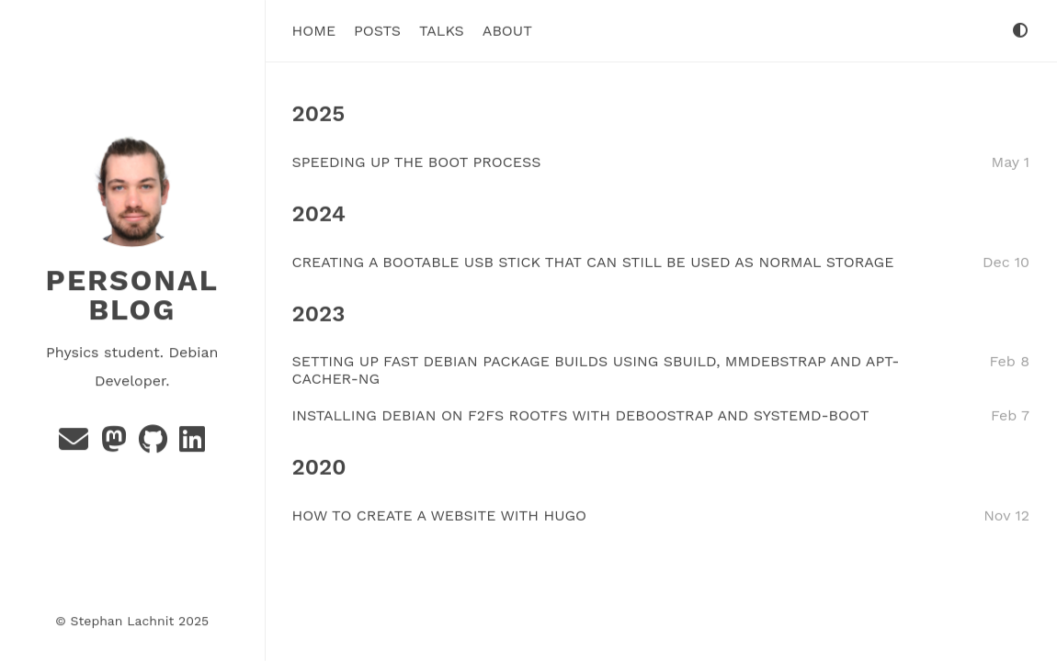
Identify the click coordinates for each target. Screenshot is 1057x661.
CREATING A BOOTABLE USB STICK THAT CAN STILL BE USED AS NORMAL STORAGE (593, 261)
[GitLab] (192, 444)
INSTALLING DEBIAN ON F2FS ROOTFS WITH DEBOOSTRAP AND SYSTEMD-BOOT (580, 415)
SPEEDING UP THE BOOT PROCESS (416, 161)
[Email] (76, 444)
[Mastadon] (116, 444)
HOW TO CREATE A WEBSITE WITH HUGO (439, 515)
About (507, 30)
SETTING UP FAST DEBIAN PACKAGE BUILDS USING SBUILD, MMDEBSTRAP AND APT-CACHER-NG (596, 370)
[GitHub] (155, 444)
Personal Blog (132, 295)
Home (314, 30)
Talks (441, 30)
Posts (377, 30)
